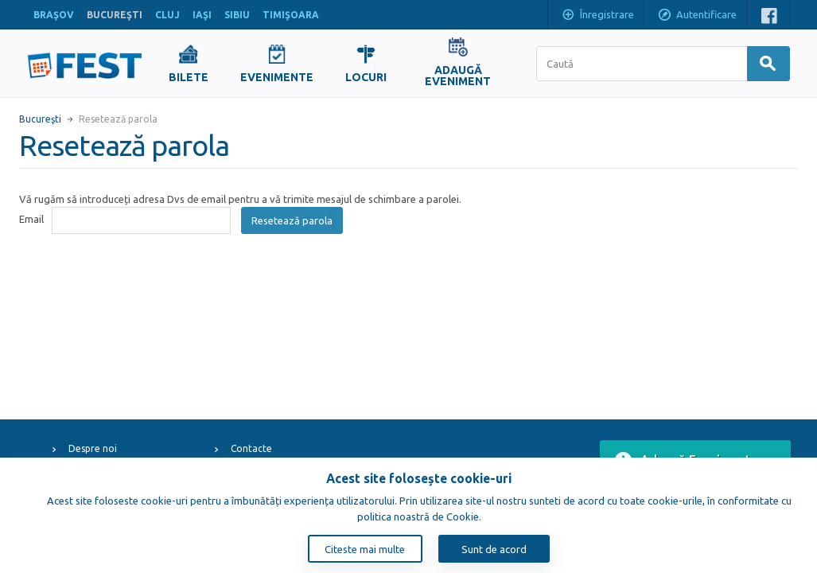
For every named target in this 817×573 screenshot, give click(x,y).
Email (31, 218)
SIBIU (237, 15)
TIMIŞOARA (291, 15)
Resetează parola (292, 220)
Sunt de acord (494, 549)
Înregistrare (597, 16)
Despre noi (92, 448)
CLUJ (167, 15)
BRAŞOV (53, 15)
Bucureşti (40, 119)
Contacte (251, 448)
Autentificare (697, 16)
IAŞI (202, 15)
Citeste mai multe (365, 549)
